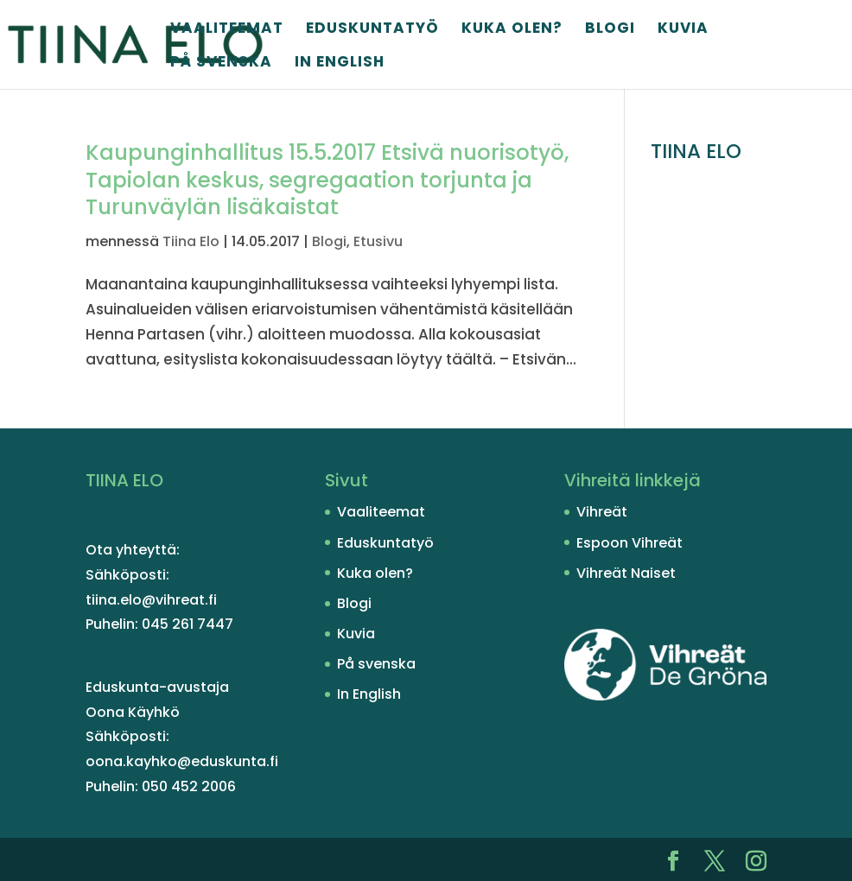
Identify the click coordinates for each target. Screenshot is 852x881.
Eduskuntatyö (372, 30)
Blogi (610, 30)
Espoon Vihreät (629, 543)
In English (340, 63)
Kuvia (683, 30)
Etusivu (378, 241)
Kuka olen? (512, 30)
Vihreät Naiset (626, 573)
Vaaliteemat (226, 30)
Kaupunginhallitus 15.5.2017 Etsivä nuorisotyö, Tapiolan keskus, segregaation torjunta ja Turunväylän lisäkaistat (327, 179)
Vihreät (601, 512)
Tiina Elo (190, 241)
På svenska (221, 63)
